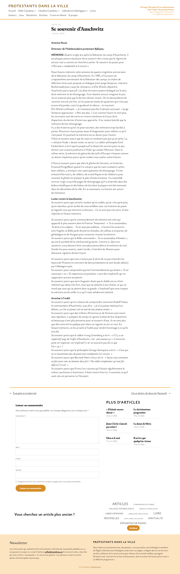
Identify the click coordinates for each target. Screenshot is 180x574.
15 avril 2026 (139, 444)
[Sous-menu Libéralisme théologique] (87, 10)
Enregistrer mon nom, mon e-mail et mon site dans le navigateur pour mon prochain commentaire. (49, 481)
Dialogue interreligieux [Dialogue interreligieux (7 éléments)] (121, 508)
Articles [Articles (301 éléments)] (120, 504)
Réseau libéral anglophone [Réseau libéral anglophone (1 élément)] (133, 518)
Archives (133, 528)
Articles (56, 24)
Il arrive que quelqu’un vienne (142, 439)
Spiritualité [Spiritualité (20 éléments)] (155, 518)
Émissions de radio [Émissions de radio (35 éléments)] (133, 523)
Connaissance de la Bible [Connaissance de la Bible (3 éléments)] (143, 504)
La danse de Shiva (142, 423)
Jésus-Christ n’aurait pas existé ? (116, 425)
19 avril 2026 (139, 415)
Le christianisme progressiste (142, 411)
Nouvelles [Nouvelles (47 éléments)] (111, 518)
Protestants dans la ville (38, 5)
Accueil (12, 10)
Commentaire (21, 416)
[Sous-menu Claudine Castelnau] (58, 10)
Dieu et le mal (113, 438)
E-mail (18, 458)
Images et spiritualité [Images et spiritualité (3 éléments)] (148, 509)
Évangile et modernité (24, 393)
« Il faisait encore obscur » (114, 411)
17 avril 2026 (111, 441)
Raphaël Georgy (96, 567)
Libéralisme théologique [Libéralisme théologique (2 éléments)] (138, 514)
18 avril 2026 (111, 430)
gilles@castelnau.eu (54, 551)
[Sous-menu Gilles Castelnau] (35, 10)
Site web (18, 470)
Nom (18, 447)
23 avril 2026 (111, 415)
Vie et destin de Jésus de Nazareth (149, 393)
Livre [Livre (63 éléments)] (157, 513)
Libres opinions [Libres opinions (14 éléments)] (114, 513)
